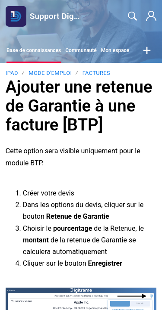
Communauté (81, 50)
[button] (147, 51)
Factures (96, 73)
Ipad (12, 73)
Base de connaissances (33, 50)
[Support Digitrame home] (16, 16)
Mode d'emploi (50, 73)
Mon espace (115, 50)
